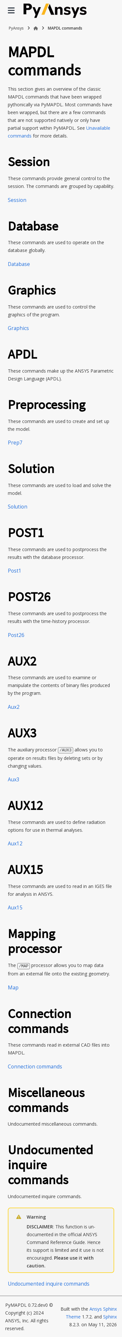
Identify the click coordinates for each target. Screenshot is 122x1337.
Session (17, 200)
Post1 (14, 570)
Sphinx (110, 1316)
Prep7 (15, 442)
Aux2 (14, 707)
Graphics (18, 328)
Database (19, 264)
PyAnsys (16, 28)
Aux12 (15, 843)
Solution (17, 506)
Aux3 (14, 779)
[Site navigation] (11, 10)
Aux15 (15, 907)
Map (13, 987)
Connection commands (35, 1066)
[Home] (36, 28)
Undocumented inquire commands (48, 1283)
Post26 (16, 635)
